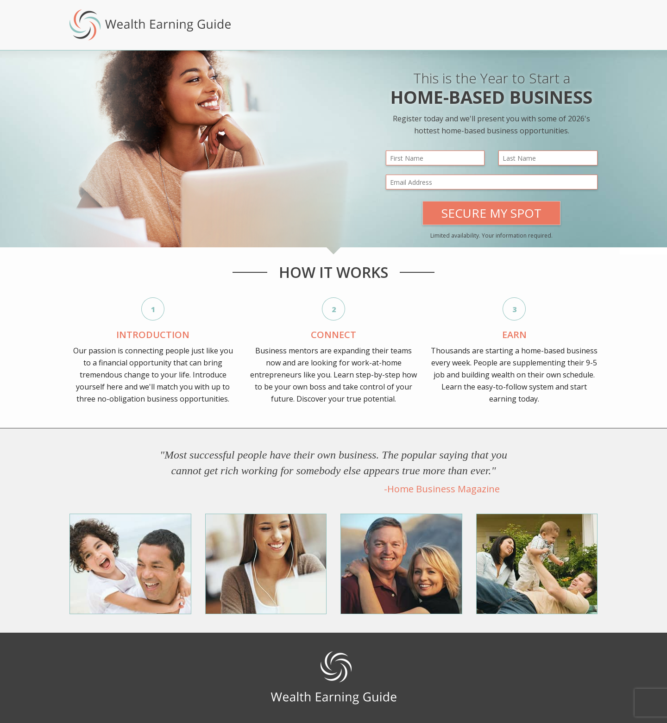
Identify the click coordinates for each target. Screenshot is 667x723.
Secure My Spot (491, 213)
